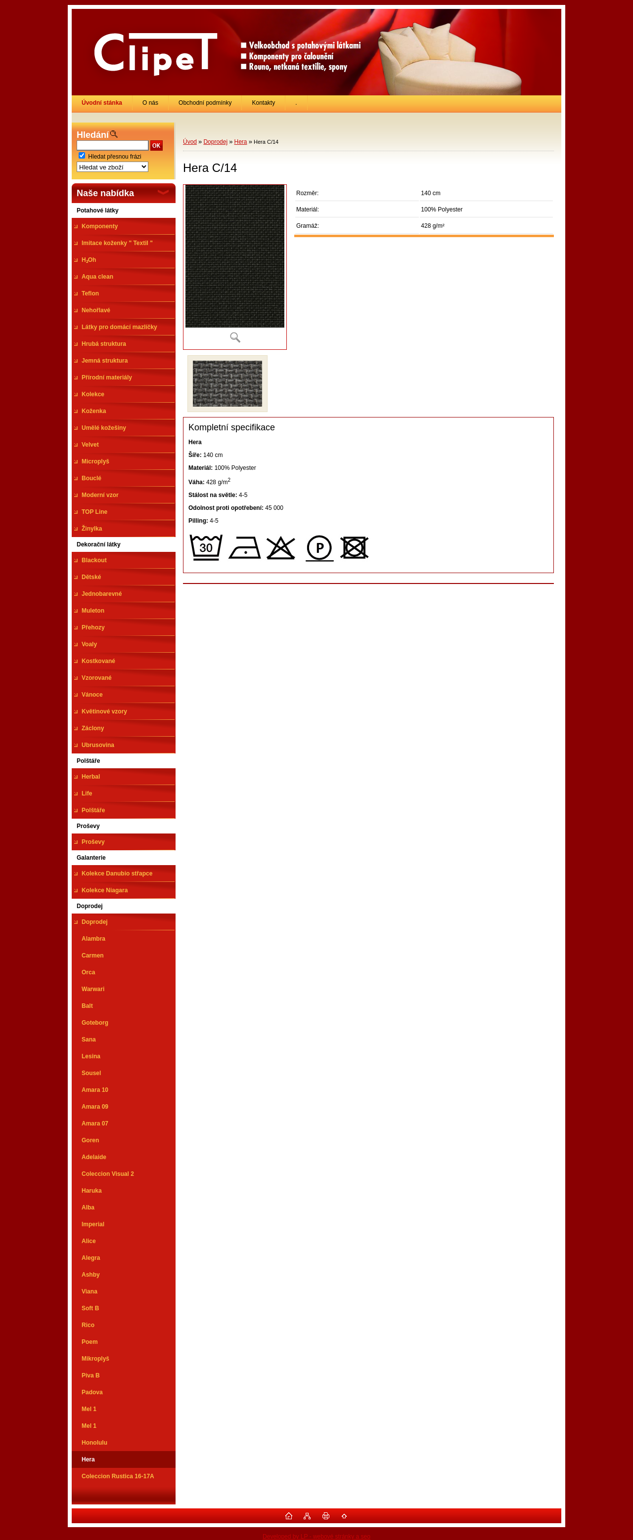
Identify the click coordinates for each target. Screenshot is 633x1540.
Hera (240, 141)
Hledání (93, 135)
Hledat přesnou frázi (114, 156)
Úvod (190, 141)
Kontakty (263, 102)
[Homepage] (102, 102)
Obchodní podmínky (205, 102)
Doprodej (215, 141)
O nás (150, 102)
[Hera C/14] (234, 267)
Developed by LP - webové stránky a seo (316, 1536)
